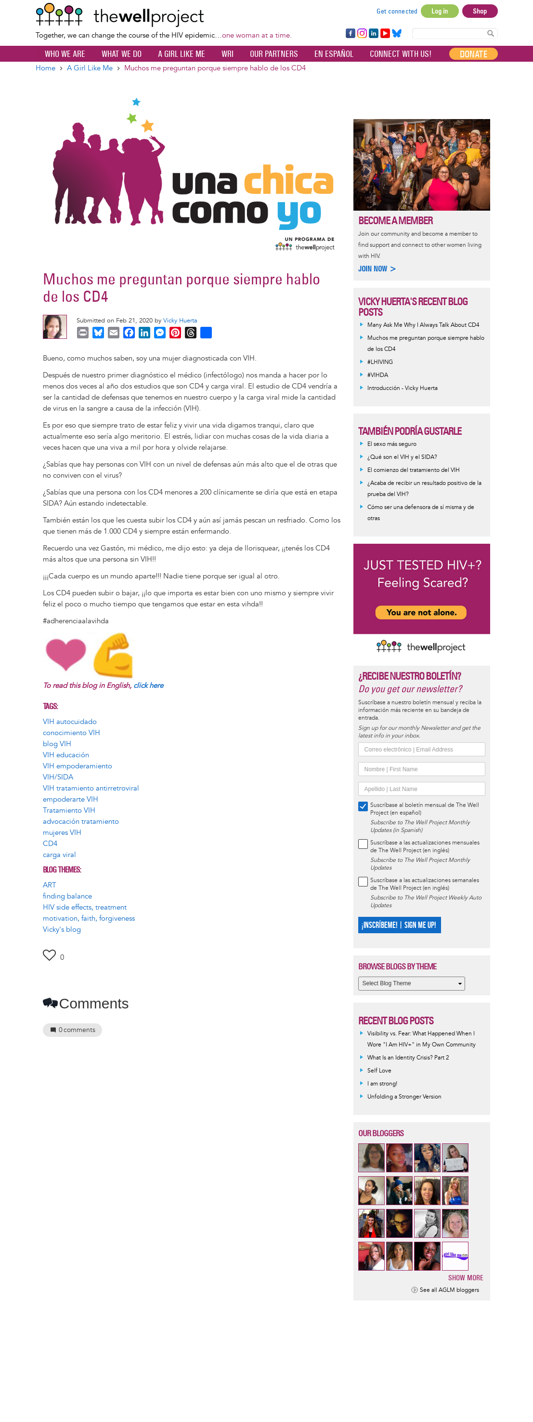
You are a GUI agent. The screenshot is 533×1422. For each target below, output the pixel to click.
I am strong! (382, 1083)
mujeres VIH (62, 832)
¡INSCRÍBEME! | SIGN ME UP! (398, 925)
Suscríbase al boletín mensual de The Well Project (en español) (424, 809)
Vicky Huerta (180, 320)
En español (333, 54)
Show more (465, 1277)
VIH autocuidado (70, 721)
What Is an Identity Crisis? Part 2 (408, 1057)
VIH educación (66, 755)
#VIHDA (377, 375)
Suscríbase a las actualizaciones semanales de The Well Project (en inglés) (424, 884)
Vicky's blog (62, 929)
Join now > (377, 268)
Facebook (350, 33)
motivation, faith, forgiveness (89, 918)
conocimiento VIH (71, 733)
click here (148, 685)
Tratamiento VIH (69, 810)
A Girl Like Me (181, 54)
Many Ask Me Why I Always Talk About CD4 (423, 325)
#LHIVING (380, 362)
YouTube (384, 33)
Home (45, 68)
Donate (473, 54)
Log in (439, 11)
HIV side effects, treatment (85, 907)
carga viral (59, 854)
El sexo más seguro (391, 444)
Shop (480, 11)
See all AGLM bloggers (449, 1290)
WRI (227, 54)
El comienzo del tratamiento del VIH (413, 470)
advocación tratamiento (81, 821)
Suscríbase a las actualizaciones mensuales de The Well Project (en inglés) (425, 846)
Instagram (361, 33)
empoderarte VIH (70, 799)
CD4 (50, 843)
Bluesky (397, 33)
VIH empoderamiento (77, 766)
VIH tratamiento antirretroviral (91, 788)
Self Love (379, 1070)
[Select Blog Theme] (411, 984)
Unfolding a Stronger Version (404, 1096)
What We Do (122, 54)
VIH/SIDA (58, 777)
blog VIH (57, 744)
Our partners (274, 54)
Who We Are (65, 54)
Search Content (490, 33)
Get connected (397, 11)
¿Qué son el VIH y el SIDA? (402, 457)
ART (49, 885)
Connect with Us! (400, 54)
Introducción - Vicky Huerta (402, 388)
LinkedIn (373, 33)
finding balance (67, 896)
